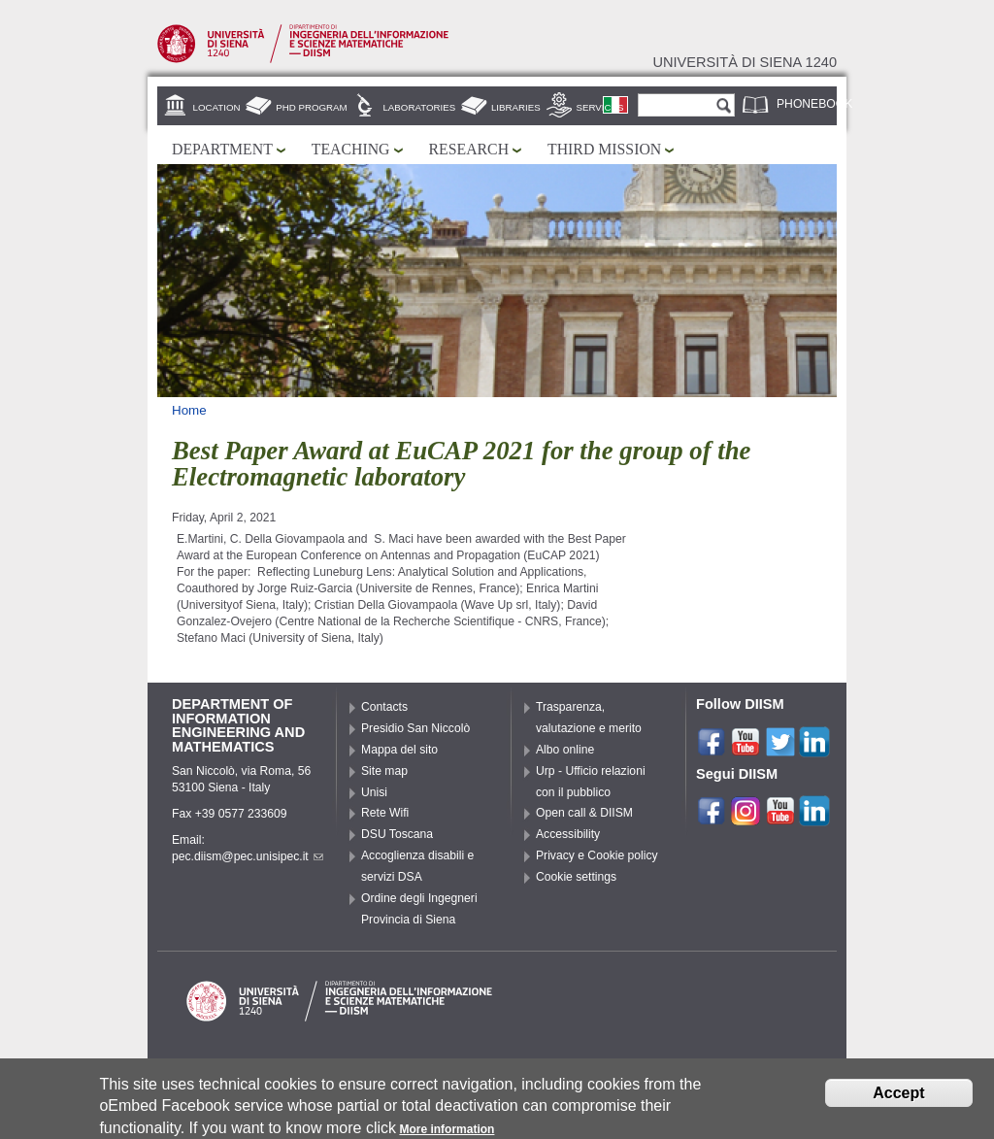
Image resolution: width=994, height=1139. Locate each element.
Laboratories (418, 107)
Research (469, 149)
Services (600, 107)
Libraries (516, 107)
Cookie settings (576, 877)
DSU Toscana (397, 834)
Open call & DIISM (584, 813)
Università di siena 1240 (744, 62)
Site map (384, 771)
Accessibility (568, 834)
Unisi (374, 792)
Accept (898, 1097)
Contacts (384, 707)
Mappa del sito (399, 749)
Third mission (604, 149)
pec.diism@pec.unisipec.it (247, 856)
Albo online (565, 749)
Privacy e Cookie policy (597, 855)
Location (217, 107)
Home (189, 410)
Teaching (351, 149)
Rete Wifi (385, 813)
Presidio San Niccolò (415, 728)
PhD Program (311, 107)
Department (222, 149)
